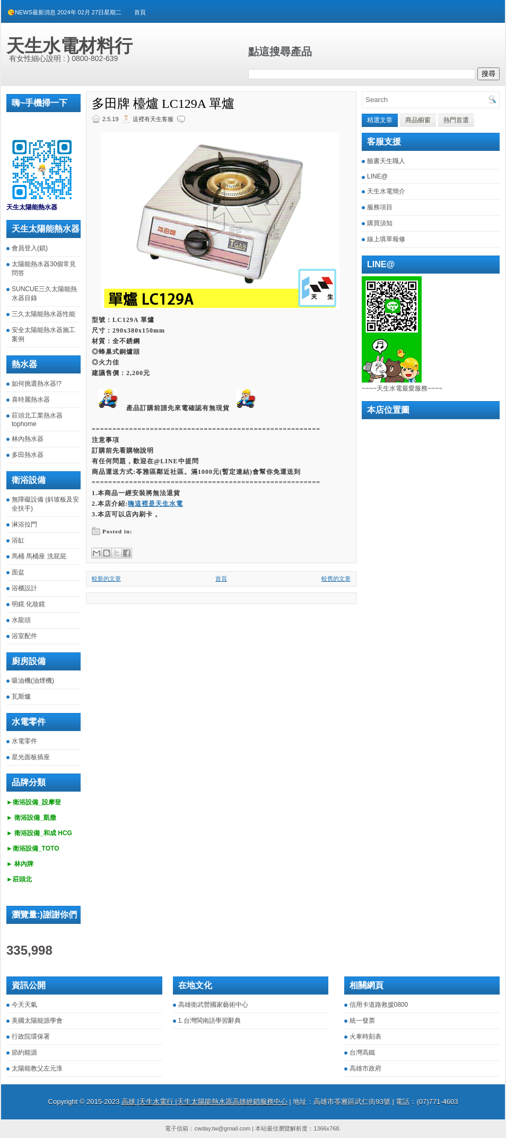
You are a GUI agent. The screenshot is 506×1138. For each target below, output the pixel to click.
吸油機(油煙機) (33, 680)
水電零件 (24, 741)
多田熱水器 (27, 454)
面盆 (18, 572)
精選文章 (379, 120)
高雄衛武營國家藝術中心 (213, 1004)
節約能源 (24, 1052)
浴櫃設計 (24, 588)
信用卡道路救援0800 (379, 1004)
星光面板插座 (31, 757)
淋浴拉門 (24, 524)
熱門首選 (456, 120)
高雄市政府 (365, 1068)
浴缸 (18, 540)
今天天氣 (24, 1004)
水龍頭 (21, 620)
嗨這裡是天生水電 (155, 503)
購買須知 (379, 223)
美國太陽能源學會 (37, 1020)
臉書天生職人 (386, 161)
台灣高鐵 (362, 1052)
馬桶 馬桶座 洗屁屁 (39, 556)
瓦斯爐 (21, 696)
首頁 (140, 12)
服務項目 (379, 207)
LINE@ (377, 176)
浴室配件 (24, 636)
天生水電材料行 (69, 46)
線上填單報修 (386, 239)
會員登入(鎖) (30, 248)
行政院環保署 (31, 1036)
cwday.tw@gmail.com (222, 1128)
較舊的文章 (336, 578)
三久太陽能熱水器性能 (43, 314)
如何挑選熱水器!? (37, 383)
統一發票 (362, 1020)
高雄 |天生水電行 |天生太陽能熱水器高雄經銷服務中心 (204, 1102)
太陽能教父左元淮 (37, 1068)
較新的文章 (106, 578)
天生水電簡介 (386, 191)
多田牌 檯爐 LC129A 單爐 (163, 103)
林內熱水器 (27, 439)
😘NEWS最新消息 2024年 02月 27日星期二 (64, 12)
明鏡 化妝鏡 (28, 604)
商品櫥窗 (418, 120)
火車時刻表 (365, 1036)
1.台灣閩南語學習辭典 (209, 1020)
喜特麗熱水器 (31, 399)
